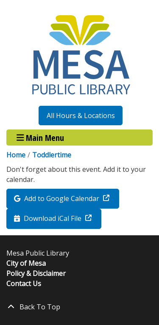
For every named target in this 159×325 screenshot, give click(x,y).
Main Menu (40, 137)
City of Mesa (26, 263)
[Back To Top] (79, 306)
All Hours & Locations (81, 115)
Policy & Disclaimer (36, 273)
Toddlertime (51, 155)
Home (15, 155)
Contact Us (23, 283)
